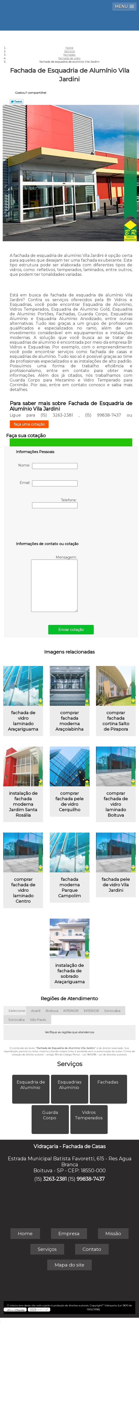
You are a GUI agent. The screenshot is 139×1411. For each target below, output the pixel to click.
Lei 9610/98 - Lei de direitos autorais (105, 1054)
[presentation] (47, 526)
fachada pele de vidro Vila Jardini (116, 885)
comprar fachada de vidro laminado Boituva (116, 804)
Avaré (36, 1011)
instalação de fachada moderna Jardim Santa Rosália (23, 804)
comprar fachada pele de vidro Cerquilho (69, 801)
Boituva (52, 1011)
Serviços (69, 1064)
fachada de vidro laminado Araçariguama (23, 721)
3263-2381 (55, 1179)
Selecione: (17, 1011)
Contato (92, 1249)
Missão (113, 1233)
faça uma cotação (29, 424)
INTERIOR (71, 1011)
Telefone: (55, 503)
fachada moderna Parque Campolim (69, 887)
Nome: (48, 466)
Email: (49, 483)
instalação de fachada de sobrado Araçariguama (69, 973)
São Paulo (38, 1020)
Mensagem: (54, 583)
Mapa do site (69, 1265)
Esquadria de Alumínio (31, 1085)
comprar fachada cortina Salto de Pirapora (115, 721)
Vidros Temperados (89, 1115)
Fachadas (108, 1082)
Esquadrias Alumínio (70, 1085)
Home (25, 1233)
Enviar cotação (71, 629)
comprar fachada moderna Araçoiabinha (69, 721)
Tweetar (16, 101)
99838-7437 (91, 1179)
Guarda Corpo (50, 1115)
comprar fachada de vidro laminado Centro (23, 890)
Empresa (69, 1233)
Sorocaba (112, 1011)
